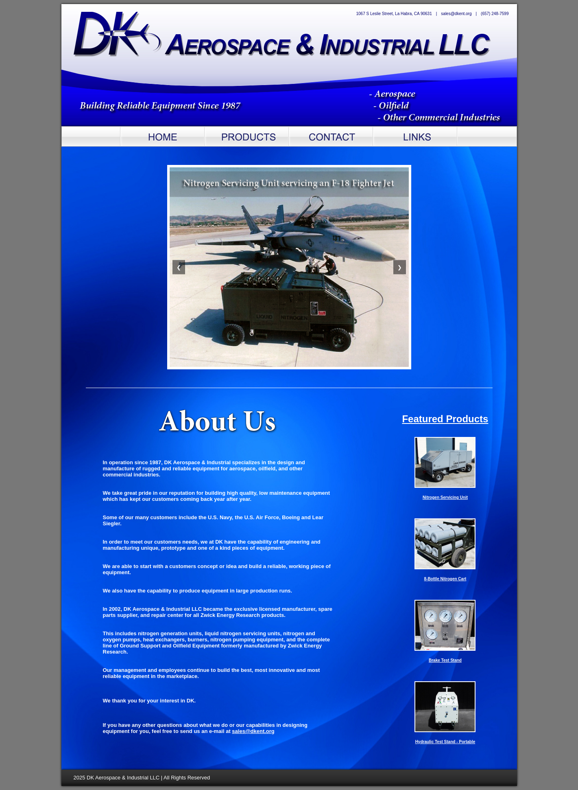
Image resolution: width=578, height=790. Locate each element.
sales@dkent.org (253, 731)
